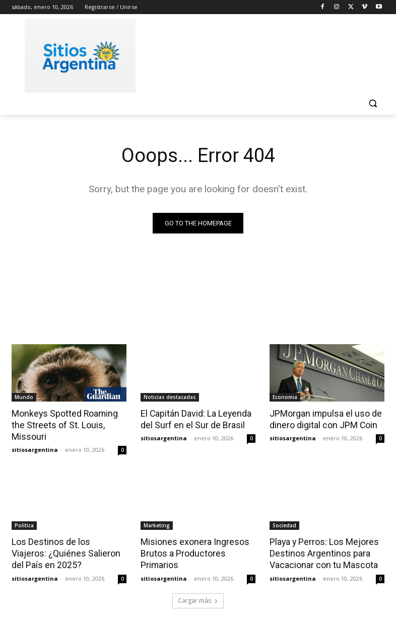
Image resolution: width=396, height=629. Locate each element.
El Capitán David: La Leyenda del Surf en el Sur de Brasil (194, 419)
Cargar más (198, 597)
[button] (372, 103)
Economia (285, 397)
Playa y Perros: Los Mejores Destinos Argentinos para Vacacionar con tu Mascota (322, 551)
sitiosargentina (35, 448)
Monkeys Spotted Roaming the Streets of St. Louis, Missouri (62, 425)
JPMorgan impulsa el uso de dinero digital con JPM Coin (323, 419)
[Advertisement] (266, 54)
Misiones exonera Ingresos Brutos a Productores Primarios (192, 551)
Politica (24, 523)
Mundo (24, 397)
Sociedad (284, 523)
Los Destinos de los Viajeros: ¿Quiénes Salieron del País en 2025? (67, 551)
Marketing (157, 523)
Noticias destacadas (170, 397)
